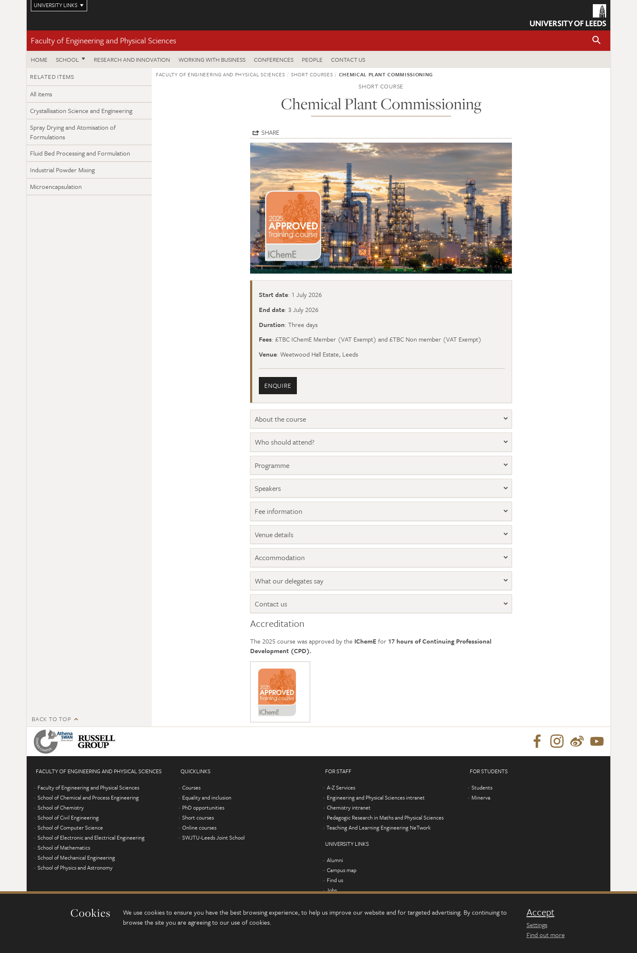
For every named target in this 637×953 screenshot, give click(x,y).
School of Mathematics (64, 847)
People (312, 59)
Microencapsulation (56, 186)
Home (39, 59)
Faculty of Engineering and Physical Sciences (103, 40)
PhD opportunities (203, 807)
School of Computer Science (70, 827)
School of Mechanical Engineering (76, 857)
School (67, 59)
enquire (277, 385)
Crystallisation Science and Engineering (81, 110)
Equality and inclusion (206, 797)
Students (481, 787)
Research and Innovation (132, 59)
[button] (596, 40)
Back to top (51, 718)
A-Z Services (341, 787)
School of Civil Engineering (68, 817)
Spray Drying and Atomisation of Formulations (73, 132)
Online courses (199, 827)
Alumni (335, 860)
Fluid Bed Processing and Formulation (80, 153)
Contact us (348, 59)
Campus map (341, 870)
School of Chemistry (61, 807)
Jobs (331, 890)
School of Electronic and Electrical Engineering (91, 837)
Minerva (480, 797)
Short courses (312, 74)
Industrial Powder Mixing (62, 169)
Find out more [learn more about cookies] (546, 934)
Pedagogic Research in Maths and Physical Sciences (385, 817)
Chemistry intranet (349, 807)
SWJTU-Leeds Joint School (213, 837)
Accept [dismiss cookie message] (540, 912)
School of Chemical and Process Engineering (88, 797)
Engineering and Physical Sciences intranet (376, 797)
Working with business (212, 59)
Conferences (273, 59)
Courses (191, 787)
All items (41, 93)
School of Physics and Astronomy (75, 867)
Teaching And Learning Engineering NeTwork (378, 827)
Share (270, 132)
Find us (335, 880)
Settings (537, 924)
